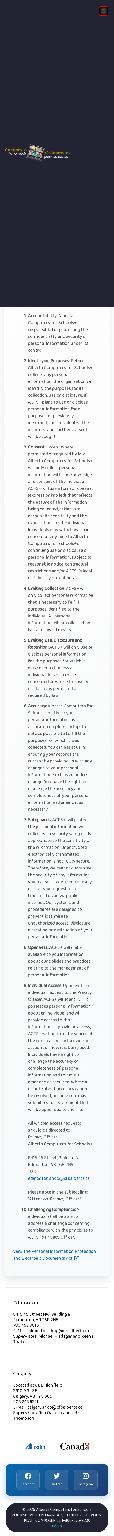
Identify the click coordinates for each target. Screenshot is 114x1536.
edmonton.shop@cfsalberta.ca (59, 1178)
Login (57, 1526)
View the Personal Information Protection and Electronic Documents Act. (54, 1254)
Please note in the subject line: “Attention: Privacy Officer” (58, 1195)
